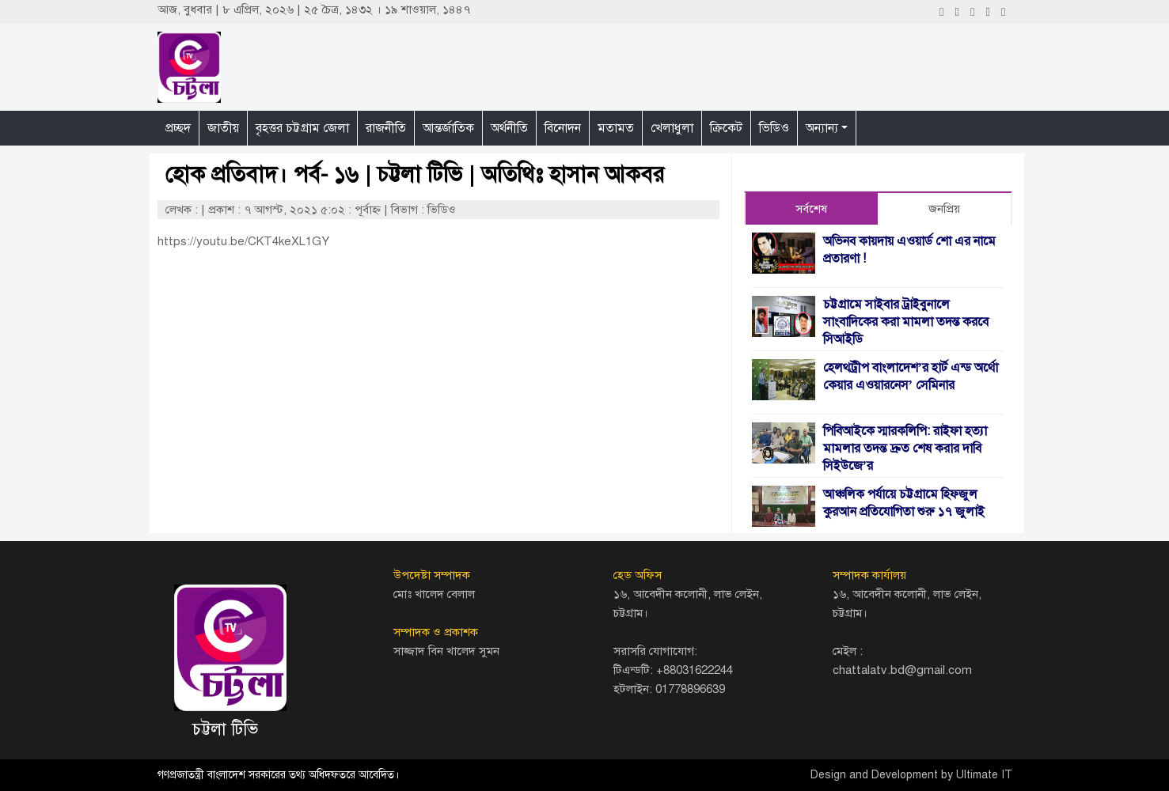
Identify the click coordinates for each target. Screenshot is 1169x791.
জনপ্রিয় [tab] (944, 209)
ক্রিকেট (726, 128)
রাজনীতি (386, 128)
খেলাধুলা (672, 128)
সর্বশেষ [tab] (811, 209)
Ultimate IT (984, 775)
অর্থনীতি (509, 128)
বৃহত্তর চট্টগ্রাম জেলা (302, 128)
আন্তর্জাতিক (448, 128)
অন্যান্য (822, 128)
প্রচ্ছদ (178, 128)
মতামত (616, 128)
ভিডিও (774, 128)
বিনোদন (563, 128)
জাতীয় (223, 128)
